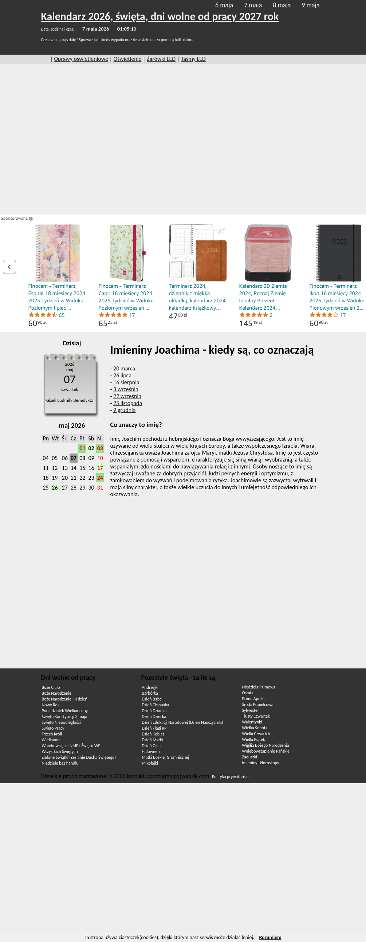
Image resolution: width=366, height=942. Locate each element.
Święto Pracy (53, 728)
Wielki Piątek (253, 739)
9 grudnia (124, 410)
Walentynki (252, 722)
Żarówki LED (161, 58)
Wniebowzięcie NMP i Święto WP (71, 745)
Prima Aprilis (253, 698)
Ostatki (248, 692)
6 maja (224, 5)
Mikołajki (150, 763)
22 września (127, 396)
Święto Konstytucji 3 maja (64, 716)
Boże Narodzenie (56, 693)
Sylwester (250, 710)
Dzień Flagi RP (154, 728)
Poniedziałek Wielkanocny (65, 710)
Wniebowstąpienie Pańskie (266, 751)
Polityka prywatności (230, 776)
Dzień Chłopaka (155, 704)
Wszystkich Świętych (60, 751)
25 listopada (127, 403)
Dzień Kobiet (153, 734)
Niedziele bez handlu (60, 763)
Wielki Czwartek (256, 733)
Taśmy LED (193, 58)
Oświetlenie (128, 58)
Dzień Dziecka (154, 716)
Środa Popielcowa (257, 704)
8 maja (282, 5)
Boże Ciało (51, 687)
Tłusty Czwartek (256, 716)
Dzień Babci (152, 699)
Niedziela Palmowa (259, 687)
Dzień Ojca (151, 745)
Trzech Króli (52, 734)
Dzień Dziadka (154, 710)
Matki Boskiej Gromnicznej (165, 757)
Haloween (151, 751)
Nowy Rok (51, 704)
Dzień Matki (152, 739)
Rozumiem (270, 937)
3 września (125, 389)
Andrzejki (150, 687)
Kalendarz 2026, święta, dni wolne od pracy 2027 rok (160, 16)
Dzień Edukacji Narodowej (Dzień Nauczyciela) (182, 722)
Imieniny (249, 762)
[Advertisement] (71, 139)
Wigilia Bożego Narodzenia (265, 745)
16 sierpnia (126, 382)
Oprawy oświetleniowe (81, 58)
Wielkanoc (51, 739)
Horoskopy (269, 762)
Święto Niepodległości (61, 722)
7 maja (253, 5)
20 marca (124, 368)
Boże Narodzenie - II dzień (64, 699)
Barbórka (150, 693)
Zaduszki (249, 757)
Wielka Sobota (255, 727)
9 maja (310, 5)
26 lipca (122, 375)
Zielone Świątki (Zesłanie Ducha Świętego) (79, 757)
